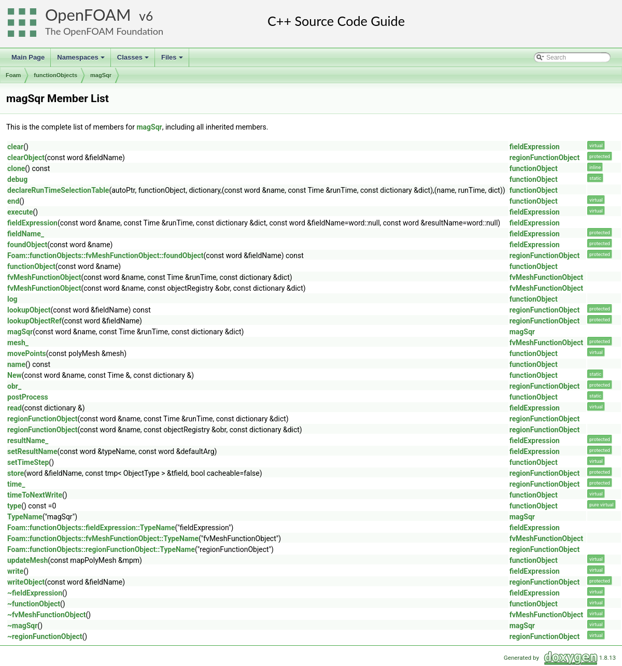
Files (173, 60)
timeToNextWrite (34, 495)
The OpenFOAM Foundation (104, 31)
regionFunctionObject (544, 157)
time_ (16, 484)
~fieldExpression (34, 593)
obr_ (14, 386)
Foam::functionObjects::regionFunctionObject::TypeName (101, 549)
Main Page (28, 57)
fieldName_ (25, 234)
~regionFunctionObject (44, 636)
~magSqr (22, 625)
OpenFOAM (88, 14)
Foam (13, 75)
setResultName (32, 451)
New (14, 375)
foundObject (27, 244)
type (14, 506)
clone (16, 168)
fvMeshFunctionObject (44, 277)
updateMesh (27, 560)
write (15, 571)
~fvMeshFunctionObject (46, 615)
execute (20, 212)
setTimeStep (28, 462)
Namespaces (81, 60)
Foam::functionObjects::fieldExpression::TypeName (91, 527)
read (14, 408)
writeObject (26, 582)
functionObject (534, 168)
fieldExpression (535, 147)
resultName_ (27, 440)
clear (15, 147)
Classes (133, 60)
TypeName (25, 517)
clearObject (26, 157)
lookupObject (28, 310)
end (13, 201)
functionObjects (55, 75)
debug (17, 179)
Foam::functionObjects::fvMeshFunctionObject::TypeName (103, 538)
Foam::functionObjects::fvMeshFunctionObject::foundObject (105, 255)
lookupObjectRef (34, 321)
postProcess (27, 397)
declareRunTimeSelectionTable (58, 190)
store (15, 473)
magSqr (100, 75)
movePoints (26, 353)
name (16, 364)
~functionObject (33, 604)
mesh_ (18, 342)
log (12, 299)
